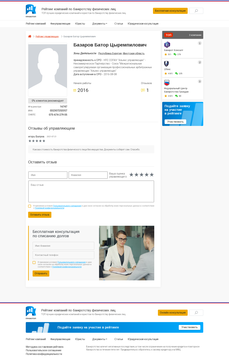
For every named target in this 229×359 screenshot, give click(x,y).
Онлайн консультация (173, 312)
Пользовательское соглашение (43, 350)
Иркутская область (134, 53)
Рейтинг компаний (36, 23)
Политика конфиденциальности (44, 354)
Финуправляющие (60, 23)
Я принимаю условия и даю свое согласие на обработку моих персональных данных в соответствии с (93, 207)
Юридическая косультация (143, 23)
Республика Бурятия (109, 53)
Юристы (80, 23)
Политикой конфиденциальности (49, 208)
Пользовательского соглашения (67, 206)
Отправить (41, 273)
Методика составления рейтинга (44, 346)
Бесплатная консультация (170, 10)
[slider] (37, 141)
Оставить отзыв (39, 214)
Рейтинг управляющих (47, 36)
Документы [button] (98, 23)
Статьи (118, 23)
